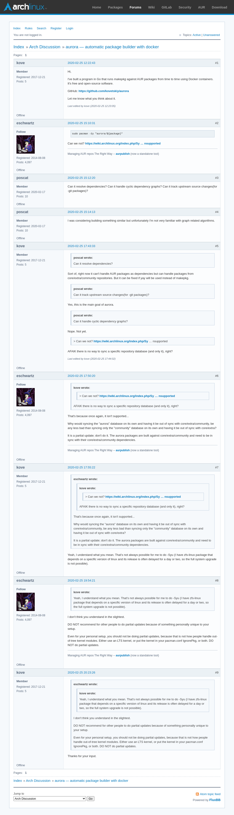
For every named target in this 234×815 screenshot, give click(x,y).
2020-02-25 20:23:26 (81, 672)
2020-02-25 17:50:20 (81, 376)
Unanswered (211, 35)
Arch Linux (25, 6)
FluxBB (215, 800)
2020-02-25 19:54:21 (81, 580)
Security (185, 7)
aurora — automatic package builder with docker (112, 46)
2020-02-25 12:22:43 (81, 63)
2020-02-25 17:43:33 (81, 246)
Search (41, 28)
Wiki (151, 7)
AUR (201, 7)
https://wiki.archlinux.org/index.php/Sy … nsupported (123, 143)
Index (17, 28)
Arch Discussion (44, 46)
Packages (115, 7)
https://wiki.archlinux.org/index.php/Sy (121, 341)
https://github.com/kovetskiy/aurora (104, 91)
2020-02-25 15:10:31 (81, 123)
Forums (135, 7)
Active (197, 35)
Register (56, 28)
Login (69, 28)
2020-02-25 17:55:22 (81, 467)
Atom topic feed (210, 794)
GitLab (167, 7)
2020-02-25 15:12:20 (81, 177)
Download (219, 7)
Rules (28, 28)
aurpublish (123, 153)
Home (96, 7)
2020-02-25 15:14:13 (81, 212)
